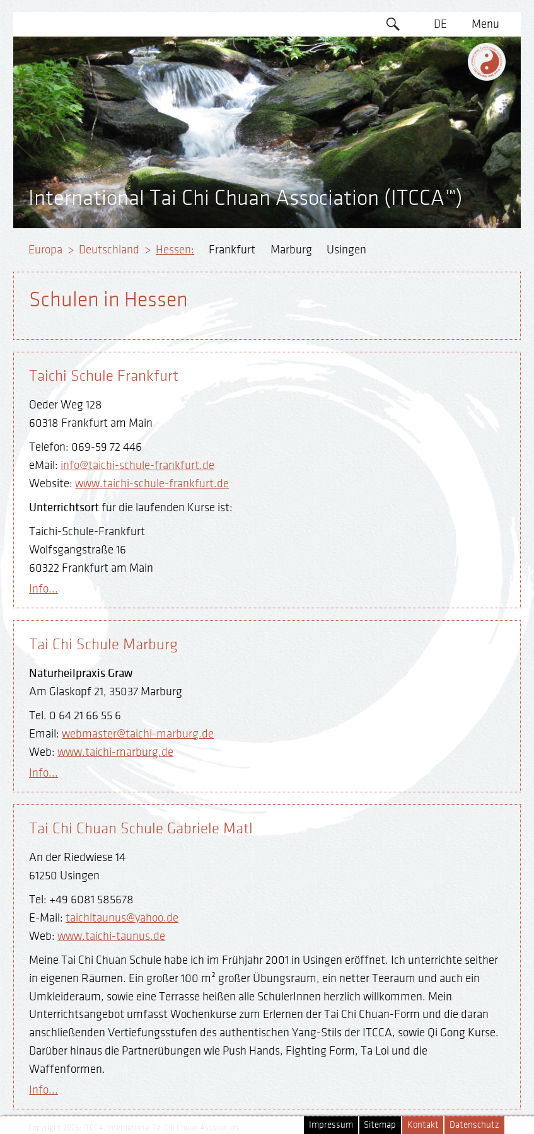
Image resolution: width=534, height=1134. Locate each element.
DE (440, 24)
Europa (45, 249)
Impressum (331, 1125)
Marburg (291, 249)
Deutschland (109, 249)
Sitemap (380, 1125)
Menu (485, 24)
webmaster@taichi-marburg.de (138, 733)
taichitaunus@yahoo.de (122, 917)
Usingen (346, 249)
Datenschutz (474, 1125)
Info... (43, 588)
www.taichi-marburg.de (115, 752)
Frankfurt (232, 249)
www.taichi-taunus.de (111, 936)
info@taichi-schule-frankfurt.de (137, 465)
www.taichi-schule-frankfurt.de (152, 483)
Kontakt (423, 1125)
